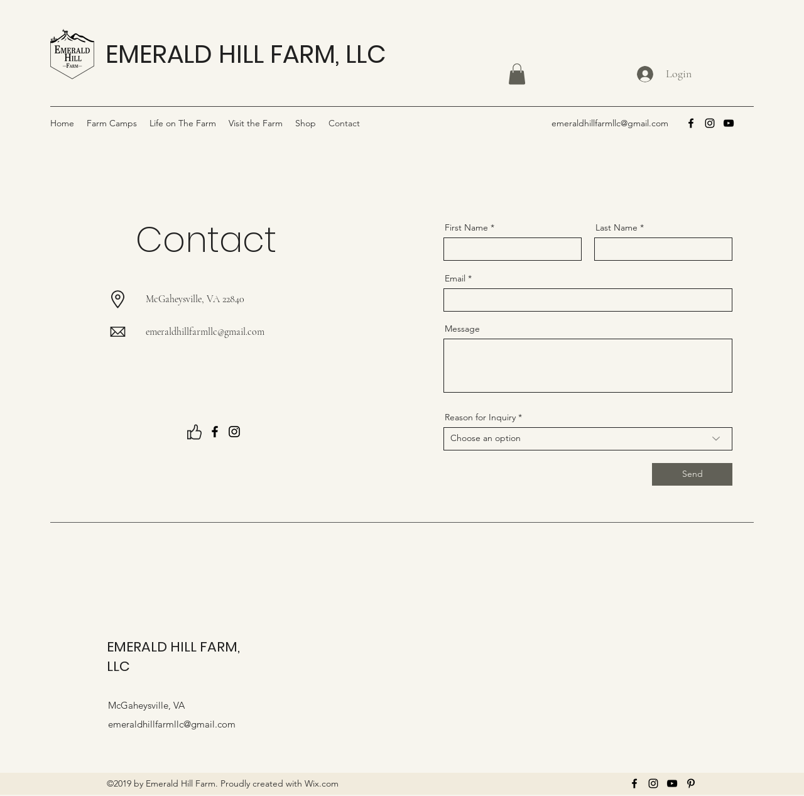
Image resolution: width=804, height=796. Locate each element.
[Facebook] (691, 123)
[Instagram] (710, 123)
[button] (517, 73)
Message (462, 328)
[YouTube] (728, 123)
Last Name (616, 227)
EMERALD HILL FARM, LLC (246, 54)
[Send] (692, 474)
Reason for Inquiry (480, 417)
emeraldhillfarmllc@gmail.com (609, 123)
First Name (466, 227)
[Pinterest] (691, 783)
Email (455, 278)
